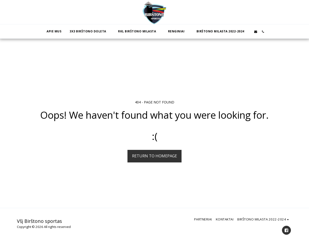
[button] (90, 31)
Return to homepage (154, 156)
